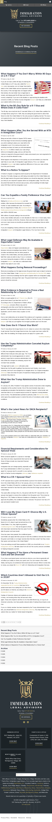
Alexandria (6, 790)
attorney (25, 473)
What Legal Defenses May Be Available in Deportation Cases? (19, 642)
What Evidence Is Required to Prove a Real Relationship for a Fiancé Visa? (23, 645)
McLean (12, 788)
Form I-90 (19, 565)
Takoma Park (40, 788)
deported (5, 150)
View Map (13, 741)
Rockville (22, 792)
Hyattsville (37, 790)
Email (26, 5)
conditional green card (8, 527)
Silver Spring (29, 790)
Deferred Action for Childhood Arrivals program (16, 418)
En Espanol (26, 717)
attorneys (4, 373)
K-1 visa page (5, 305)
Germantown (30, 785)
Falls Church (20, 788)
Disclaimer (14, 818)
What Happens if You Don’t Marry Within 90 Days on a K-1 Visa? (20, 633)
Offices (43, 5)
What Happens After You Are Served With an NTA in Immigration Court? (22, 636)
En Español (26, 26)
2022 (3, 663)
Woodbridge (39, 785)
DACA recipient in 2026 (15, 415)
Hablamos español (37, 473)
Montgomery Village (32, 792)
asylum (16, 366)
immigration (4, 546)
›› (20, 622)
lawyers (33, 100)
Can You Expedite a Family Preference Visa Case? (15, 639)
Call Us (9, 5)
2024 (3, 657)
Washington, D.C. (19, 783)
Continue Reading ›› (45, 123)
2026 (3, 651)
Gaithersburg (5, 788)
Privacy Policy (5, 818)
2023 (3, 660)
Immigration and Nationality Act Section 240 (32, 273)
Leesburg (40, 783)
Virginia (47, 544)
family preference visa (16, 201)
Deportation (4, 248)
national (18, 610)
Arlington (47, 788)
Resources (21, 818)
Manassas (27, 788)
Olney (33, 788)
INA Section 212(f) (42, 395)
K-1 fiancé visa (22, 298)
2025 (3, 654)
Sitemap (28, 818)
